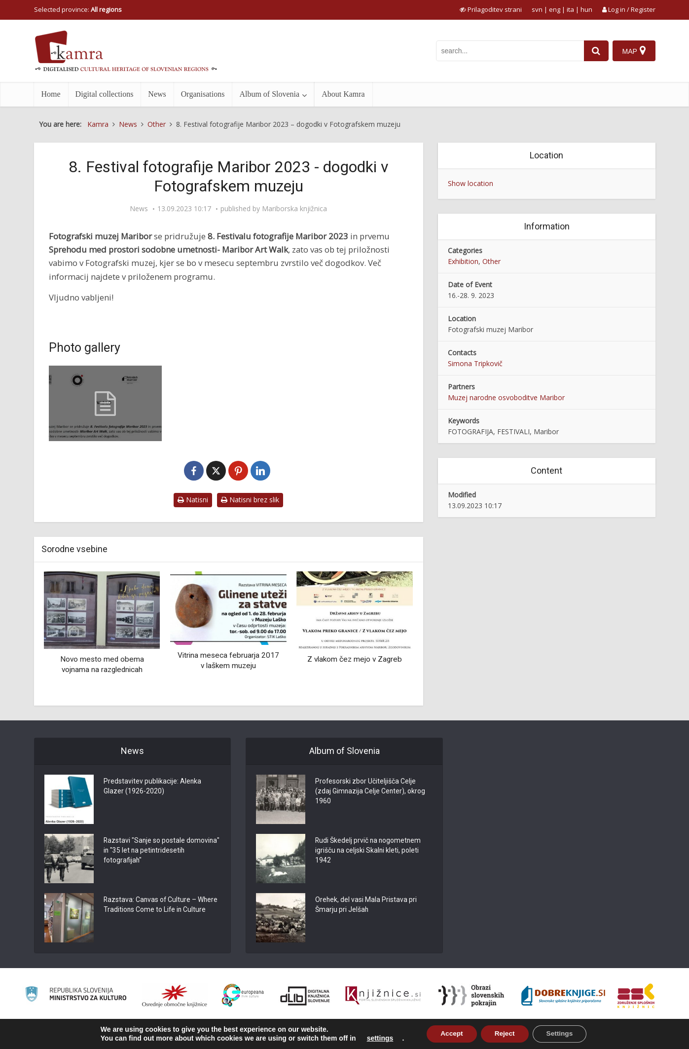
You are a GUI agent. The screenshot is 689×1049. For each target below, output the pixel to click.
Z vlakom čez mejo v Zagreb (354, 659)
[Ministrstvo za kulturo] (75, 995)
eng (554, 9)
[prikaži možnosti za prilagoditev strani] (491, 9)
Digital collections (104, 94)
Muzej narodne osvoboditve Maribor (506, 397)
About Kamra (343, 94)
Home (51, 94)
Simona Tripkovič (475, 363)
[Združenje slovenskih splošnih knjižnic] (383, 996)
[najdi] (594, 50)
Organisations (203, 94)
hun (586, 9)
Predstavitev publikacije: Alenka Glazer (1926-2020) (153, 787)
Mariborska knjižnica (294, 208)
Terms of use (586, 1035)
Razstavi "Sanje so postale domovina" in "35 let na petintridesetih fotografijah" (146, 851)
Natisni (193, 499)
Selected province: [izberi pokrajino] (78, 9)
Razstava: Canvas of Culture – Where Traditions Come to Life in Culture (161, 905)
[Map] (633, 50)
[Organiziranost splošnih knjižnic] (175, 995)
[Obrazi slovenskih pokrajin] (471, 995)
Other (491, 261)
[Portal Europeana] (243, 995)
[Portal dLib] (305, 995)
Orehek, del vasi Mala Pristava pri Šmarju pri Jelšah (366, 905)
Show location (470, 183)
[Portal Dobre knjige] (563, 996)
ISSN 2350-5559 (633, 1035)
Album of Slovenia (269, 94)
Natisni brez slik (250, 499)
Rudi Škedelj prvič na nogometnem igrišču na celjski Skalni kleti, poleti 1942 (369, 851)
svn (537, 9)
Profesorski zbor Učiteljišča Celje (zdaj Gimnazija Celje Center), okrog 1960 (370, 792)
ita (570, 9)
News (157, 94)
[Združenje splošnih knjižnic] (635, 995)
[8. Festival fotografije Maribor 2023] (105, 403)
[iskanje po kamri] (508, 50)
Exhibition (463, 261)
